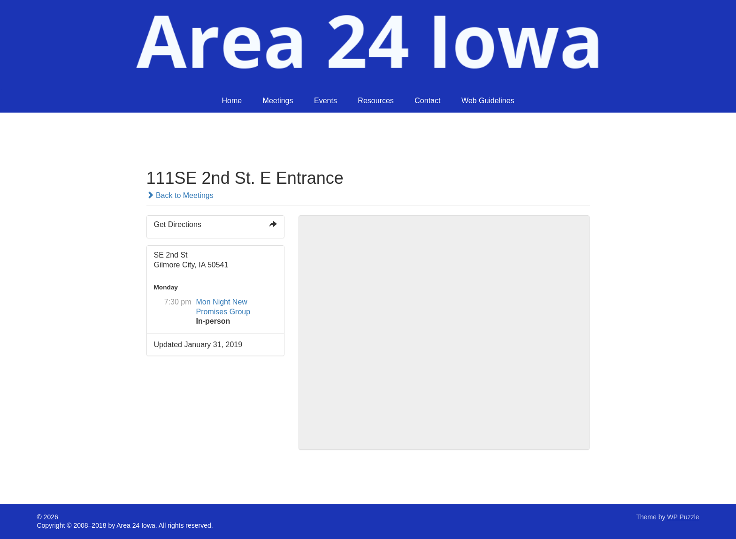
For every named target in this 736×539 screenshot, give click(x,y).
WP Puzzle (683, 517)
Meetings (278, 101)
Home (232, 101)
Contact (427, 101)
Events (325, 101)
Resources (375, 101)
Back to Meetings (180, 195)
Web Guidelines (487, 101)
